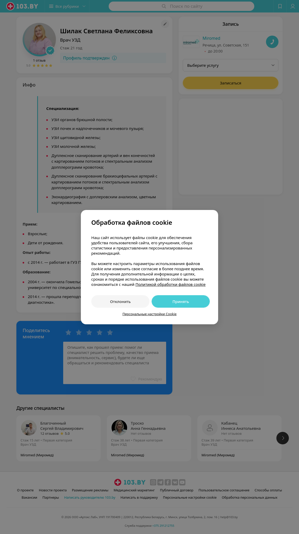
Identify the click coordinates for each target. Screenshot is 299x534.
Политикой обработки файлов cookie (170, 284)
